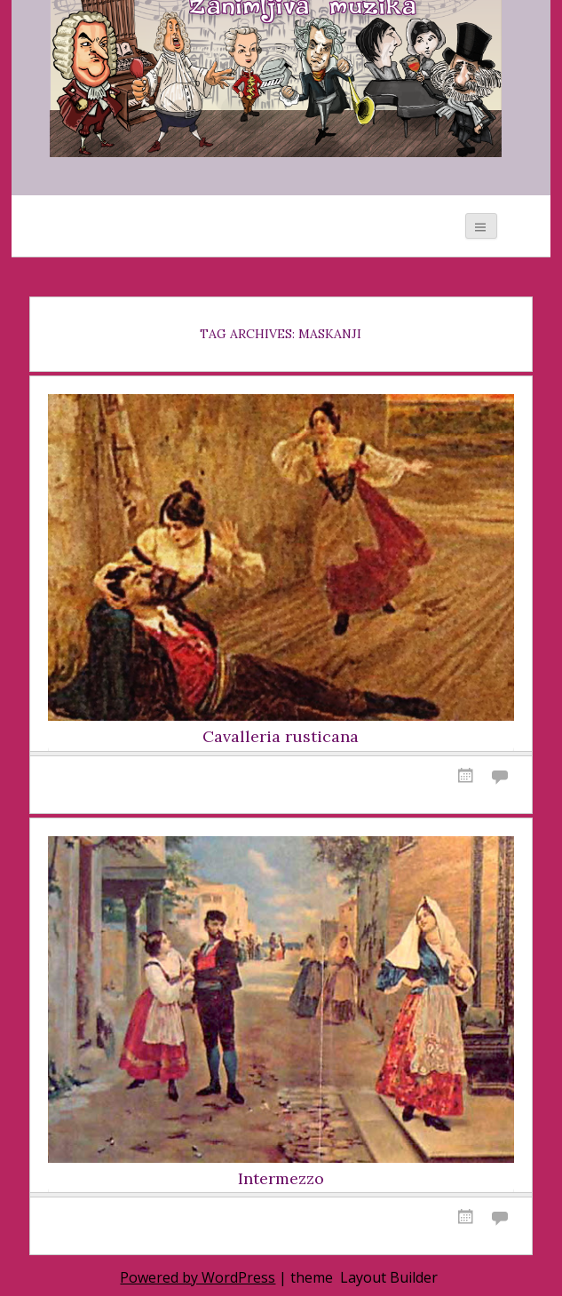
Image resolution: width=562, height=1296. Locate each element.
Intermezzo (281, 1179)
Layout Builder (389, 1277)
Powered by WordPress (197, 1277)
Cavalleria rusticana (280, 737)
